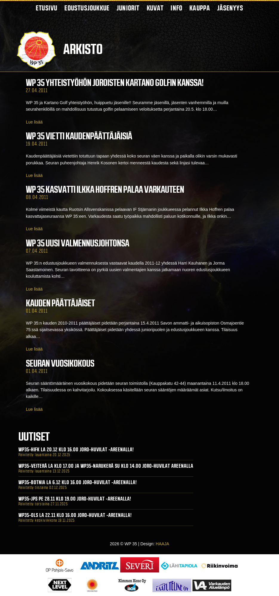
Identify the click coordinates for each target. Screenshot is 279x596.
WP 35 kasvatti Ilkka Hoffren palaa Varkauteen (105, 189)
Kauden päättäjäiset (60, 303)
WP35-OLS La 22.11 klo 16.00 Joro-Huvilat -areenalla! (75, 515)
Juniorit (128, 8)
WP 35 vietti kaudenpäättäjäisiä (79, 136)
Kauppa (199, 8)
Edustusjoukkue (87, 8)
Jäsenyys (230, 8)
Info (176, 8)
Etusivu (46, 8)
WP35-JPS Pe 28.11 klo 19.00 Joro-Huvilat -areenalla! (75, 498)
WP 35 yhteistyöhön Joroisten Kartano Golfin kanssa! (115, 82)
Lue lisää (34, 122)
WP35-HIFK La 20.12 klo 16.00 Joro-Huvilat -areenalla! (76, 449)
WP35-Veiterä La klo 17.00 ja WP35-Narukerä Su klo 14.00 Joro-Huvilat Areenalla (106, 466)
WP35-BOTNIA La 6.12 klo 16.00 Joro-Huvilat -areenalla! (78, 482)
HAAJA (162, 543)
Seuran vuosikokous (60, 363)
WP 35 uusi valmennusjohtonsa (77, 243)
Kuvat (155, 8)
